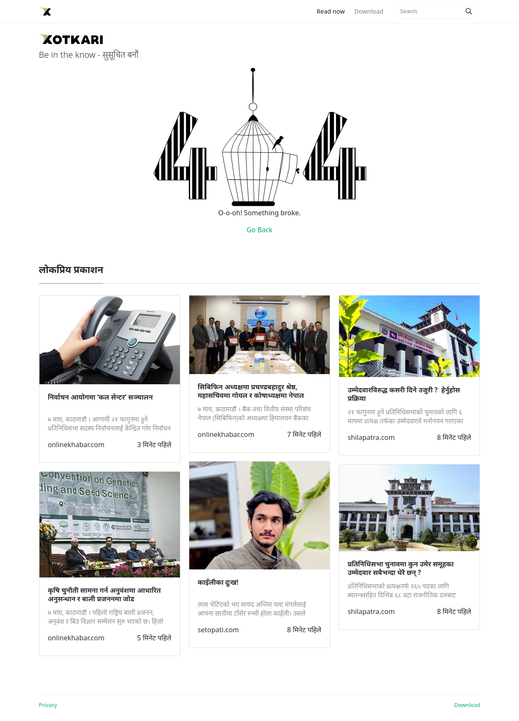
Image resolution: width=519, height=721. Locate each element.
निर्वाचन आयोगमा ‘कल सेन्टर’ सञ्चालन (100, 397)
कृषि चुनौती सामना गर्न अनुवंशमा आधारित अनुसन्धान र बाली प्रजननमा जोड (104, 594)
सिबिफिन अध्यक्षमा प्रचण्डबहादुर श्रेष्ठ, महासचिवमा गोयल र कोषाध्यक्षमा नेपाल (251, 391)
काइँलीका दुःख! (218, 582)
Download (368, 11)
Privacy (48, 705)
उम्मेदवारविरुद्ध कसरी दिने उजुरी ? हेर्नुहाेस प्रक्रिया (404, 394)
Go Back (259, 229)
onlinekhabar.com (76, 444)
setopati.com (218, 629)
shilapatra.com (371, 437)
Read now (333, 10)
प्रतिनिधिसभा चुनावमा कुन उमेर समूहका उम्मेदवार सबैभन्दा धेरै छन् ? (401, 568)
